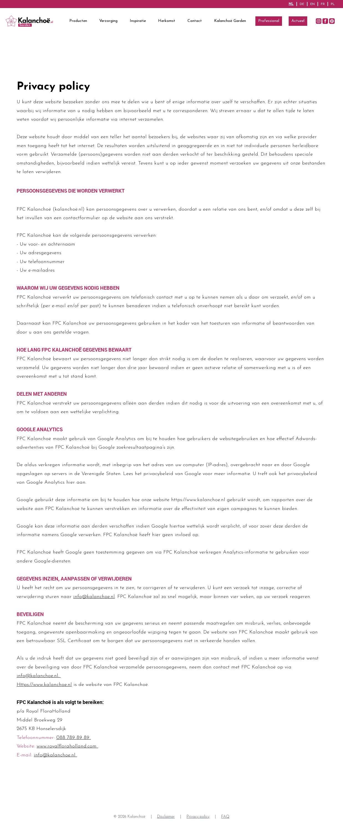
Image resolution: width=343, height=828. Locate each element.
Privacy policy (198, 817)
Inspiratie (138, 21)
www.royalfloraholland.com (67, 746)
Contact (194, 21)
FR (323, 4)
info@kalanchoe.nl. (39, 675)
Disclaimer (166, 817)
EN (312, 4)
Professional (268, 21)
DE (302, 4)
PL (333, 4)
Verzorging (108, 21)
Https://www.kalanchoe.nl (44, 684)
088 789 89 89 (73, 737)
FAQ (225, 817)
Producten (78, 21)
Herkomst (166, 21)
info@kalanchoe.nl (94, 596)
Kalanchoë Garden (230, 21)
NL (291, 4)
